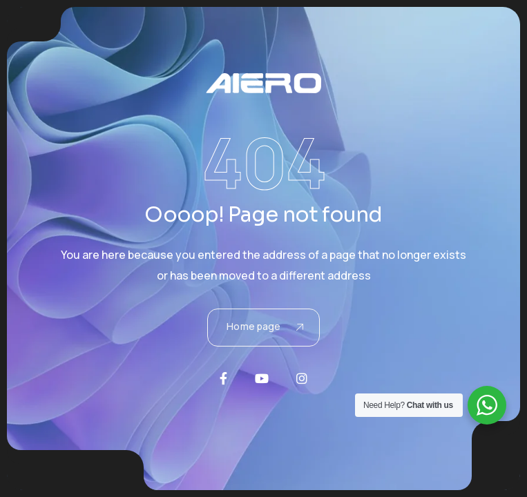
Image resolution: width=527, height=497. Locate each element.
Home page (265, 326)
